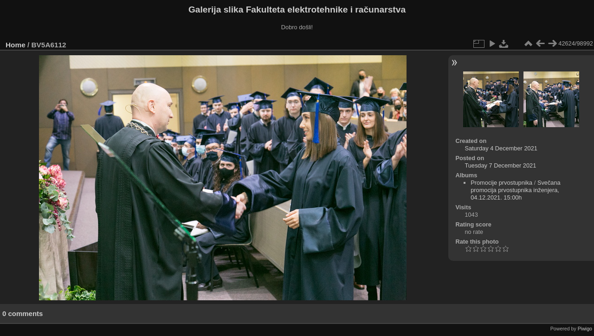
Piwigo (585, 328)
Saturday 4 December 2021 (501, 148)
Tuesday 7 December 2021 (500, 165)
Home (16, 45)
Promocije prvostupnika (501, 182)
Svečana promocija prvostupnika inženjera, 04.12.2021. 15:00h (516, 190)
